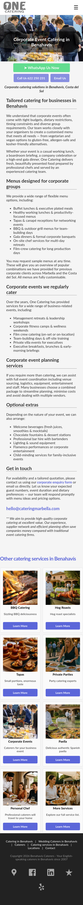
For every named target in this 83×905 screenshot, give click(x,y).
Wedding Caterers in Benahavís (57, 841)
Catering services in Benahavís (49, 844)
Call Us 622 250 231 (31, 78)
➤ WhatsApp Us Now (41, 67)
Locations (34, 848)
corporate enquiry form (54, 482)
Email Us (60, 78)
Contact (50, 848)
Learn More (20, 625)
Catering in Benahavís (19, 841)
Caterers (20, 844)
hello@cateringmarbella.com (33, 508)
